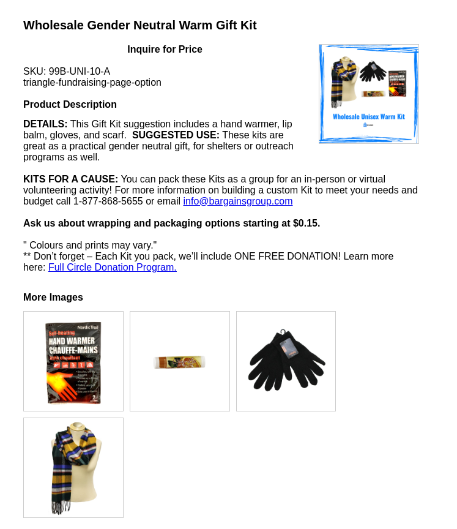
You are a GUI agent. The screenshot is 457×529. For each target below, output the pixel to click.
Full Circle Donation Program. (112, 267)
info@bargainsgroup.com (238, 201)
